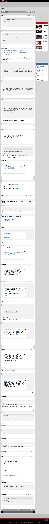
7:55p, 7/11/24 (32, 451)
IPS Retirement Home (6, 8)
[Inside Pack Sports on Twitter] (44, 520)
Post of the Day (39, 63)
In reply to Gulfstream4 (28, 31)
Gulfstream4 (4, 227)
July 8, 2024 (13, 220)
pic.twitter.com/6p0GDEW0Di (9, 186)
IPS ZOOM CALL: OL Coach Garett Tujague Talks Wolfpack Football (45, 31)
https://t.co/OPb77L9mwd (15, 186)
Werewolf (3, 15)
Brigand (41, 66)
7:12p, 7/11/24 (32, 349)
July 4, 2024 (15, 137)
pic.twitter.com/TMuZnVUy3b (16, 473)
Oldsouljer (3, 31)
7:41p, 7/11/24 (32, 425)
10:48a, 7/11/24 (32, 205)
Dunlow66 (41, 74)
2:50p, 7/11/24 (32, 227)
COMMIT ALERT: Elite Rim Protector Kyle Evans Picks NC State (45, 25)
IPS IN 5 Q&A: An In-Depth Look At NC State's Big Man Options (45, 36)
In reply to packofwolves (28, 195)
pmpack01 (41, 78)
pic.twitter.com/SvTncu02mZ (9, 219)
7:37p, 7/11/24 (32, 396)
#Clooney (8, 186)
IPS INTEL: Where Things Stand (45, 46)
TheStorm (3, 144)
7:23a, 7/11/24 (32, 160)
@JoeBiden (5, 355)
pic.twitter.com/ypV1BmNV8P (9, 168)
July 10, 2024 (16, 188)
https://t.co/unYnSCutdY (10, 167)
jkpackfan (3, 205)
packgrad (3, 245)
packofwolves (4, 48)
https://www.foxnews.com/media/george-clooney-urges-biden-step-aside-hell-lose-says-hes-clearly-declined (17, 52)
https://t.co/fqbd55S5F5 (14, 136)
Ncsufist (3, 123)
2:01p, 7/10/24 (32, 31)
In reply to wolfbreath (28, 412)
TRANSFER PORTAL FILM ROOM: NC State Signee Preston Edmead (45, 41)
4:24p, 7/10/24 (32, 48)
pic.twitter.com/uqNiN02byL (9, 254)
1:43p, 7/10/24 (32, 15)
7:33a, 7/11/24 (32, 195)
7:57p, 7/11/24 (32, 482)
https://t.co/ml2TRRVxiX (11, 253)
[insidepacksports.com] (4, 1)
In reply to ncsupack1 (28, 205)
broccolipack (41, 70)
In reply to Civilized (29, 15)
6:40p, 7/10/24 (32, 129)
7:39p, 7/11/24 (32, 401)
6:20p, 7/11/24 (32, 281)
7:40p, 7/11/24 (32, 412)
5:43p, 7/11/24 (32, 245)
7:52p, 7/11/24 (32, 438)
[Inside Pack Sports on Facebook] (46, 520)
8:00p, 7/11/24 (32, 494)
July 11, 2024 (14, 169)
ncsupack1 (4, 62)
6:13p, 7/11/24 (32, 264)
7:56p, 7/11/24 (32, 456)
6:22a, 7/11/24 (32, 144)
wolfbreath (4, 401)
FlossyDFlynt (4, 451)
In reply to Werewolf (29, 99)
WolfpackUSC (4, 281)
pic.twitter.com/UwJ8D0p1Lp (15, 273)
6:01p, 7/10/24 (32, 99)
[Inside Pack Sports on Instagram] (47, 520)
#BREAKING (6, 269)
